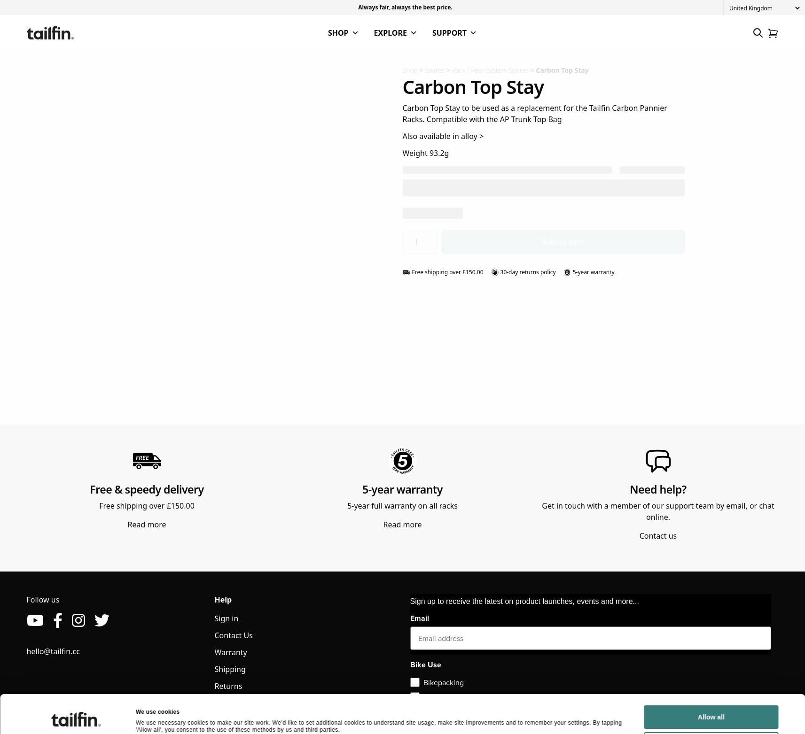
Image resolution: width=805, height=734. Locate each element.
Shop (410, 70)
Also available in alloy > (443, 136)
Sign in (227, 618)
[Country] (764, 8)
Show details (153, 716)
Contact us (658, 536)
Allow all (711, 684)
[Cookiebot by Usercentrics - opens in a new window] (76, 717)
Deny (711, 711)
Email (419, 618)
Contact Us (234, 635)
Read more (147, 524)
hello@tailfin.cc (53, 651)
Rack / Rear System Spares (490, 70)
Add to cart (563, 242)
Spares (435, 70)
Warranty (231, 652)
